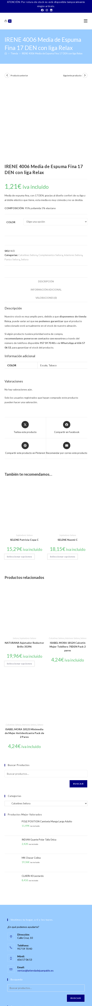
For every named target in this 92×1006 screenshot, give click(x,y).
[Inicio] (6, 53)
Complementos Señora (50, 177)
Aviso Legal (75, 996)
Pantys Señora (12, 181)
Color (10, 144)
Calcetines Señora (27, 177)
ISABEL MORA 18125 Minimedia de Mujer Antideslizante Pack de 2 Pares (24, 655)
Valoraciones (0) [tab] (46, 220)
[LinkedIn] (50, 10)
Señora (24, 181)
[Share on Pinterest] (25, 370)
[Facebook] (42, 10)
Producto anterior (19, 75)
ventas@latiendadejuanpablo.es (35, 892)
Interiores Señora (73, 177)
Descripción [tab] (46, 204)
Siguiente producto (72, 75)
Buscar (78, 706)
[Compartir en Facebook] (66, 349)
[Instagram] (47, 10)
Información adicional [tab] (46, 212)
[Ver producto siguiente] (84, 75)
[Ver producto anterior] (7, 75)
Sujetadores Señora (24, 457)
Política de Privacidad (46, 998)
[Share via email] (66, 370)
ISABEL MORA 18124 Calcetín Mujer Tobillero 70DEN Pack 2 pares (68, 569)
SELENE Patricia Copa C (24, 461)
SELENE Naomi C (68, 461)
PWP (58, 1003)
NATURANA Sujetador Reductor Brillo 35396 (24, 567)
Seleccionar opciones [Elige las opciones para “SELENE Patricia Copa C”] (19, 479)
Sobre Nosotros (16, 996)
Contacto (31, 996)
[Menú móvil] (85, 21)
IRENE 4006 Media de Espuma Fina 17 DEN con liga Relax (52, 53)
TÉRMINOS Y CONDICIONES (53, 996)
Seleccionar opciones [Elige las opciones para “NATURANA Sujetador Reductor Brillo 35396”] (19, 585)
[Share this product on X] (25, 349)
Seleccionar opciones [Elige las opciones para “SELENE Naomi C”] (62, 479)
